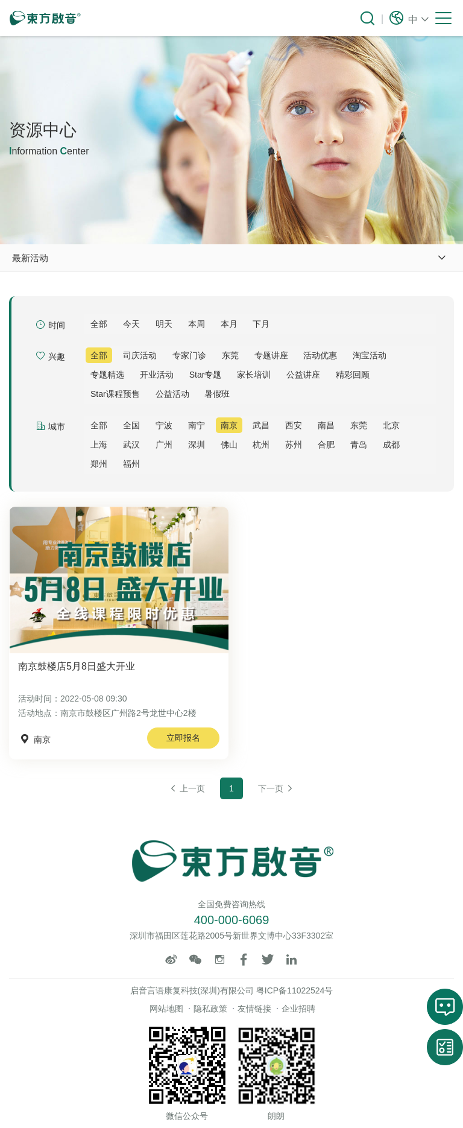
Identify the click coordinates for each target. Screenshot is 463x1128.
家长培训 (254, 374)
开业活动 (157, 374)
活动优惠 (320, 355)
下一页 (276, 788)
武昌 (261, 425)
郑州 (98, 464)
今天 (131, 324)
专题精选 (107, 374)
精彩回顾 (353, 374)
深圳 (196, 444)
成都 (391, 444)
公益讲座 (303, 374)
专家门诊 (189, 355)
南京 (229, 425)
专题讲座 (271, 355)
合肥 (326, 444)
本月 (229, 324)
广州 (164, 444)
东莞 (230, 355)
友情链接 (254, 1008)
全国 (131, 425)
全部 (98, 324)
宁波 (164, 425)
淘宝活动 (369, 355)
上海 (98, 444)
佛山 (229, 444)
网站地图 (166, 1008)
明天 (164, 324)
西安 (293, 425)
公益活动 (172, 394)
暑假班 (217, 394)
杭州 (261, 444)
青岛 (358, 444)
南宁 (196, 425)
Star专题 (205, 374)
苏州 (293, 444)
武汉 (131, 444)
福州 (131, 464)
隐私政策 (210, 1008)
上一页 (187, 788)
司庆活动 (140, 355)
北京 (391, 425)
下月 (261, 324)
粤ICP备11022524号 (294, 990)
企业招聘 (298, 1008)
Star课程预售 (115, 394)
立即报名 (183, 738)
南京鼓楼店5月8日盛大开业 (76, 666)
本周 (196, 324)
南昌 (326, 425)
